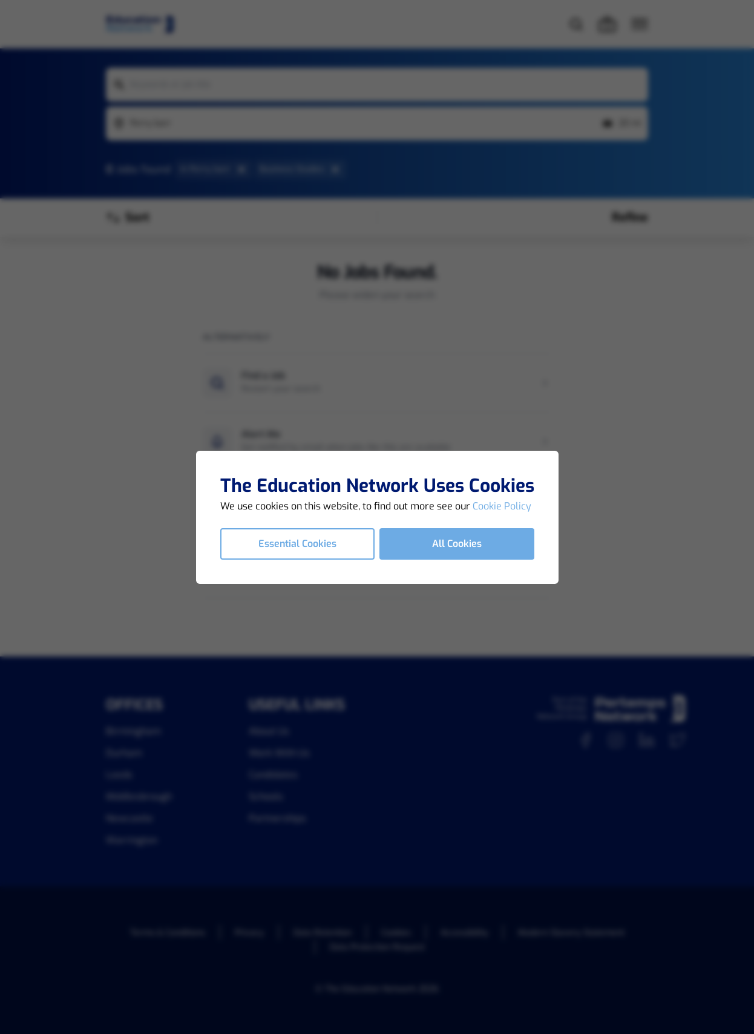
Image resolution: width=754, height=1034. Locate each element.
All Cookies (457, 543)
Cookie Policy (502, 506)
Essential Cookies (297, 543)
